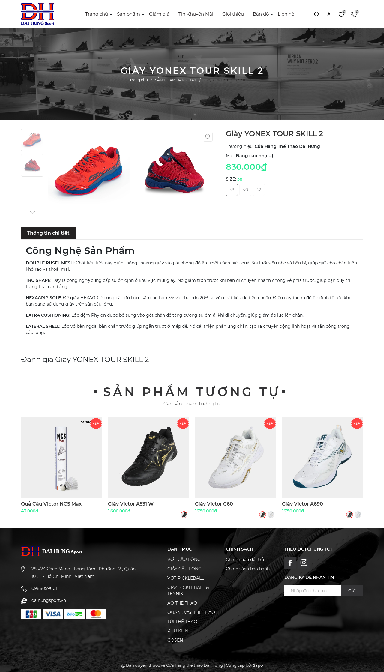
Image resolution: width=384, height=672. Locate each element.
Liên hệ (286, 14)
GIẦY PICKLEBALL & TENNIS (188, 590)
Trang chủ (96, 14)
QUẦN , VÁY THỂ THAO (191, 612)
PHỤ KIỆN (177, 631)
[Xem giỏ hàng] (354, 14)
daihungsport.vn (49, 600)
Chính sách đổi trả (245, 559)
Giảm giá (159, 14)
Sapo (258, 665)
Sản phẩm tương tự (192, 391)
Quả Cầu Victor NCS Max (51, 504)
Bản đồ (261, 14)
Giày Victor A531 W (131, 504)
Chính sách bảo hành (248, 569)
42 (258, 190)
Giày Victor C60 (214, 504)
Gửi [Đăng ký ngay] (352, 590)
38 (231, 190)
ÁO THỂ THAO (182, 603)
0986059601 (44, 588)
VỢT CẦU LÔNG (184, 559)
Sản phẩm (128, 14)
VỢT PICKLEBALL (185, 578)
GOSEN (175, 640)
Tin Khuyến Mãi (195, 14)
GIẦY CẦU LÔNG (184, 569)
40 (245, 190)
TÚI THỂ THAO (182, 621)
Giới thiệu (233, 14)
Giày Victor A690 (302, 504)
